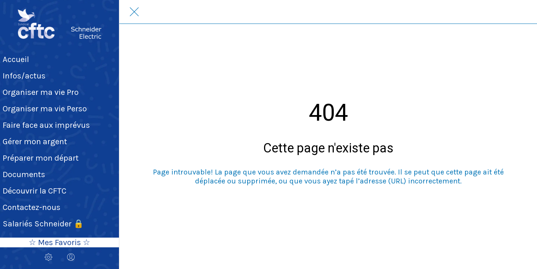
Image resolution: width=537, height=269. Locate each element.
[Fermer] (134, 11)
